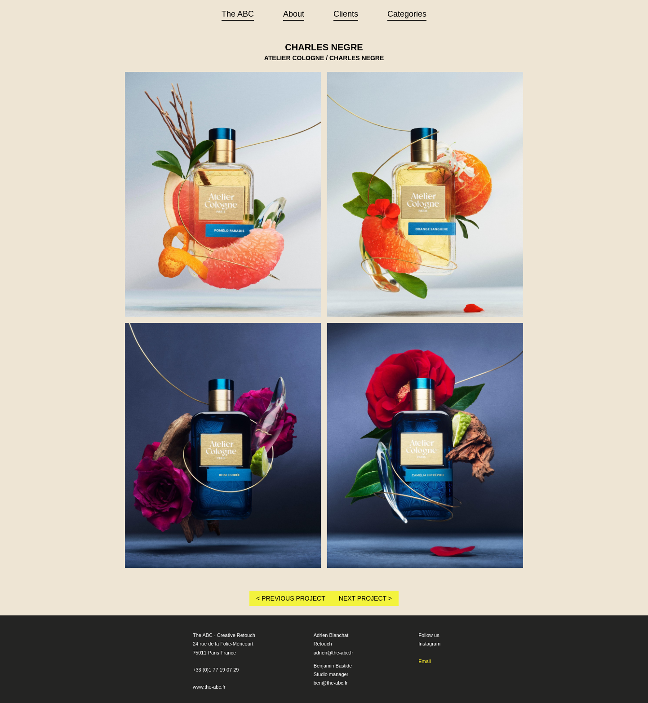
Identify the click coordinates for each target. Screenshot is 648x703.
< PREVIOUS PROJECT (290, 598)
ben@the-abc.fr (331, 682)
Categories (406, 13)
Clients (345, 13)
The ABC (238, 13)
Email (424, 661)
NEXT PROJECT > (365, 598)
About (293, 13)
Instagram (429, 643)
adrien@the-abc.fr (333, 652)
